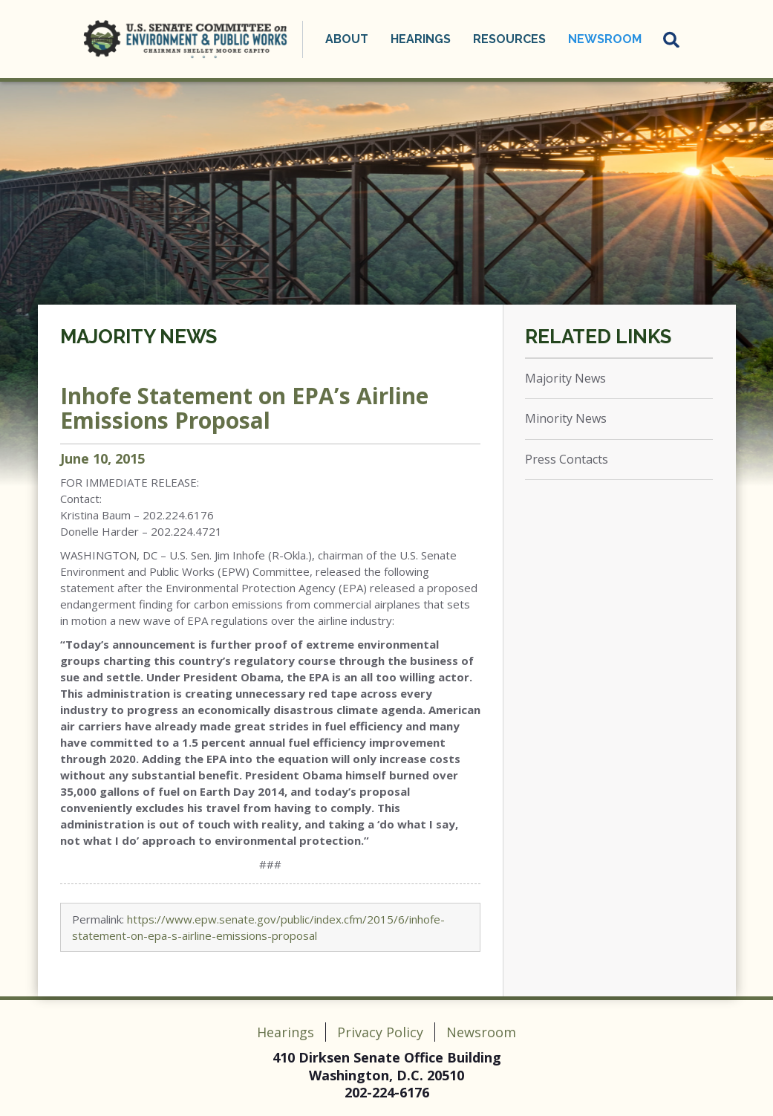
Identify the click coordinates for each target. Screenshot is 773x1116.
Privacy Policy (380, 1032)
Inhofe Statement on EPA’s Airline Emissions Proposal (244, 407)
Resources (509, 39)
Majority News (138, 336)
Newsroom (605, 39)
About (346, 39)
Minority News (566, 418)
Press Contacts (566, 459)
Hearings (421, 39)
